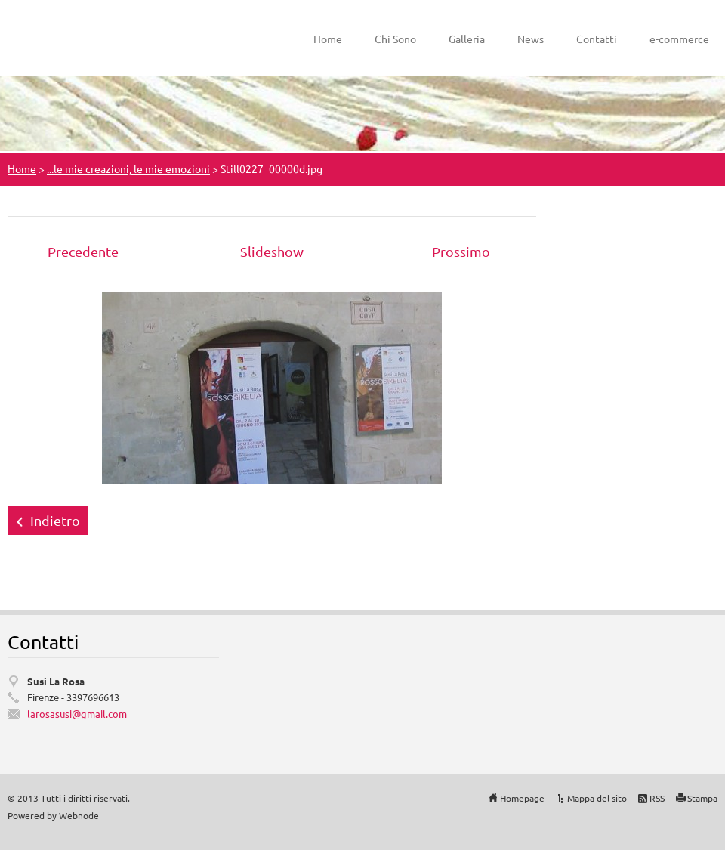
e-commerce (679, 38)
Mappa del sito (597, 798)
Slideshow (272, 251)
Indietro (55, 520)
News (530, 38)
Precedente (83, 251)
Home (327, 38)
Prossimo (461, 251)
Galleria (467, 38)
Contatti (596, 38)
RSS (657, 798)
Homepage (522, 798)
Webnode (79, 815)
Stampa (702, 798)
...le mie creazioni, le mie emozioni (128, 168)
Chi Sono (395, 38)
